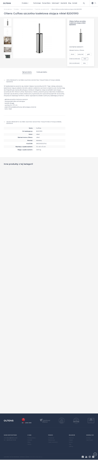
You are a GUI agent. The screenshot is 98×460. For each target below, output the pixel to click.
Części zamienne (53, 442)
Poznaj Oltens (46, 3)
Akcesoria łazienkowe (27, 9)
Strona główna (8, 9)
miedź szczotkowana (74, 58)
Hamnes (71, 438)
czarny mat (80, 54)
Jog (70, 444)
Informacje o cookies (24, 456)
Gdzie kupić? (55, 3)
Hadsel (71, 440)
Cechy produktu (41, 72)
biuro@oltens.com (12, 438)
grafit (88, 54)
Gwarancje (51, 438)
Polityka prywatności (14, 456)
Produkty (26, 3)
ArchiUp (88, 438)
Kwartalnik (64, 3)
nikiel (85, 58)
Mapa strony (6, 456)
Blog (69, 3)
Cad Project (89, 440)
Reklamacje (51, 440)
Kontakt (74, 3)
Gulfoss (71, 446)
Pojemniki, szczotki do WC (42, 9)
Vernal (70, 442)
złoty (84, 63)
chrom (72, 54)
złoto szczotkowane (74, 63)
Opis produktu (27, 72)
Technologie (37, 3)
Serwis (29, 444)
